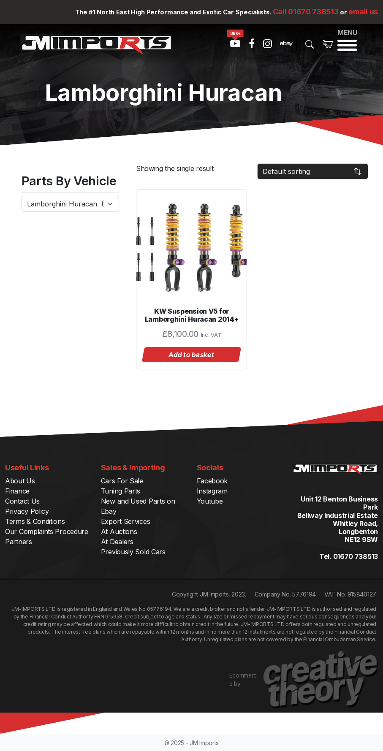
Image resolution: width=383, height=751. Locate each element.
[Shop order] (312, 171)
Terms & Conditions (35, 521)
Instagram (212, 491)
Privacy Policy (27, 511)
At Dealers (117, 541)
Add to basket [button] (191, 354)
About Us (20, 481)
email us (363, 11)
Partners (18, 541)
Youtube (210, 501)
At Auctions (119, 531)
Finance (17, 491)
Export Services (125, 521)
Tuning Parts (120, 491)
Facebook (212, 481)
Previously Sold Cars (133, 552)
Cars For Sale (122, 481)
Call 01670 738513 (306, 11)
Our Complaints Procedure (46, 531)
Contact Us (22, 501)
